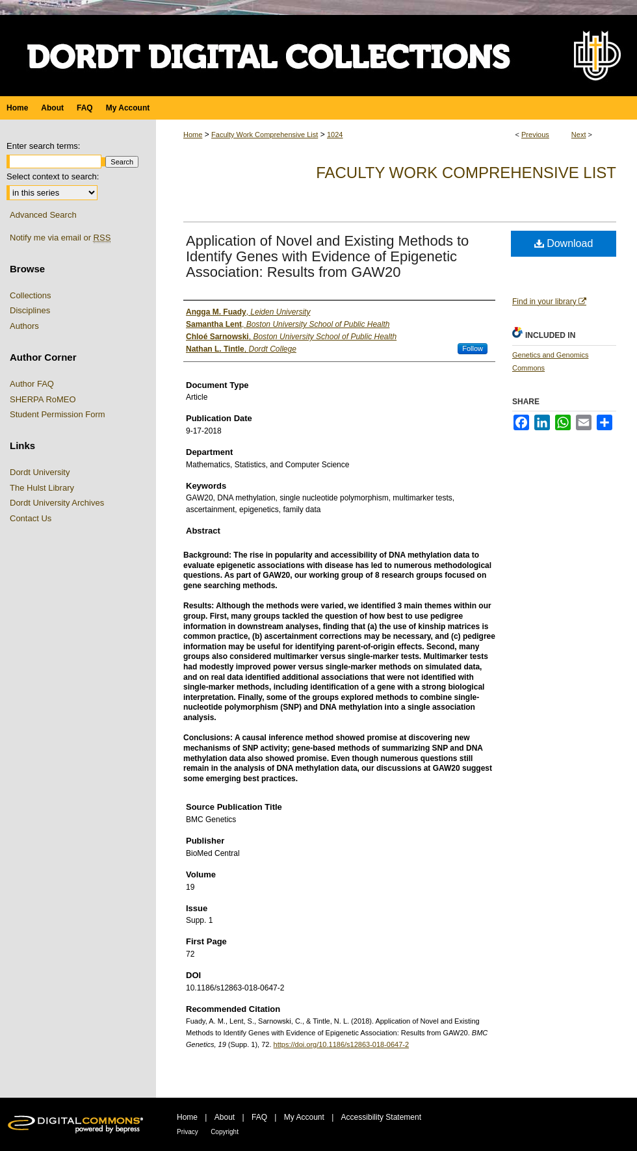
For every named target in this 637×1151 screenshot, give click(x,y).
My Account (304, 1117)
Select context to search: (52, 176)
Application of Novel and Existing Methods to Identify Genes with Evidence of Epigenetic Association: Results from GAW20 (327, 256)
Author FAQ (32, 384)
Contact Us (30, 518)
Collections (30, 295)
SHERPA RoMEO (43, 399)
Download (563, 243)
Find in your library (549, 301)
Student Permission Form (57, 414)
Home (192, 134)
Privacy (187, 1131)
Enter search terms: (43, 146)
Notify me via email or (60, 238)
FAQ (259, 1117)
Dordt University (40, 472)
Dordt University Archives (57, 503)
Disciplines (30, 310)
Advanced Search (43, 215)
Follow (472, 348)
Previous (535, 134)
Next (578, 134)
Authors (24, 326)
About (224, 1117)
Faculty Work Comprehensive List (264, 134)
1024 (335, 134)
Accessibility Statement (381, 1117)
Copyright (225, 1131)
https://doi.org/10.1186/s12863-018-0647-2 (342, 1044)
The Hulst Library (42, 488)
